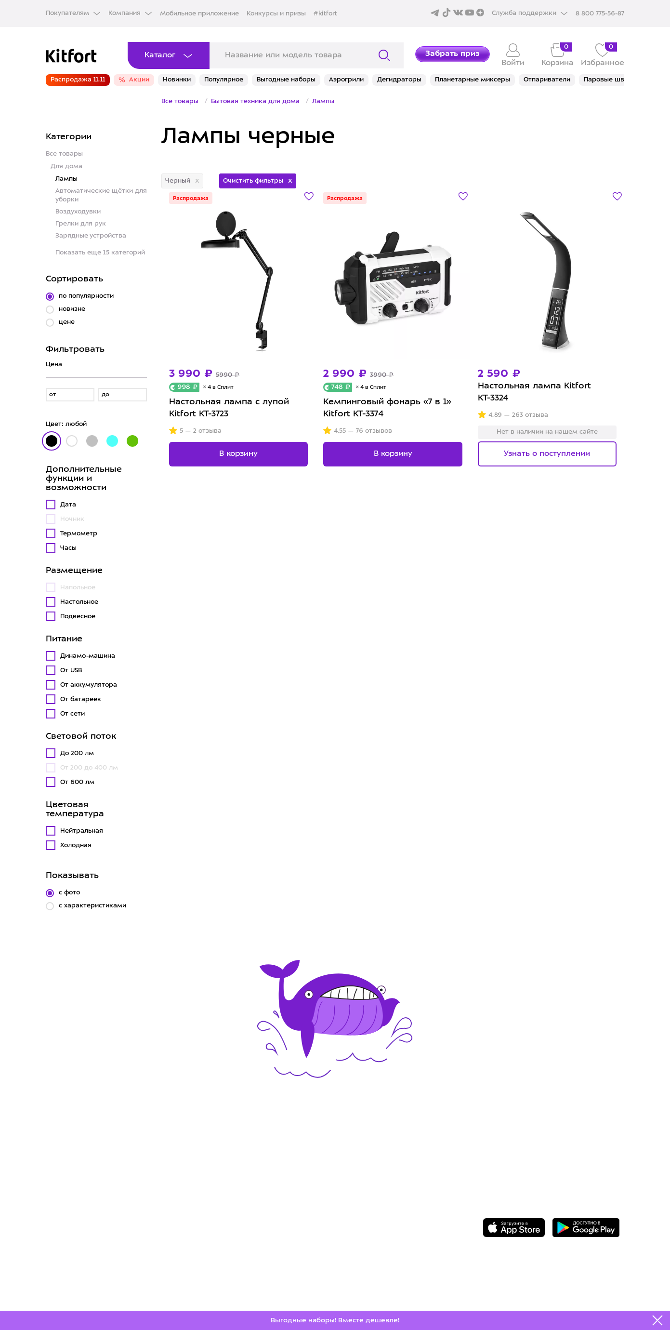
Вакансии (347, 1170)
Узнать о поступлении (547, 454)
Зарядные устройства (90, 236)
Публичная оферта (368, 1215)
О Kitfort (345, 1141)
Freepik (520, 1294)
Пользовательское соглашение (396, 1200)
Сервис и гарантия (227, 1141)
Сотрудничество (362, 1155)
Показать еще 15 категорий (100, 253)
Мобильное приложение (199, 14)
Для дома (66, 166)
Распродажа (191, 198)
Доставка (207, 1155)
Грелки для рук (80, 224)
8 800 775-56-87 (536, 1132)
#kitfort (325, 14)
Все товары (64, 154)
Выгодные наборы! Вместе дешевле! (335, 1320)
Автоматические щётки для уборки (101, 195)
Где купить (210, 1170)
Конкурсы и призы (276, 14)
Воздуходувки (78, 212)
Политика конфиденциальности (397, 1185)
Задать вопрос (533, 1149)
